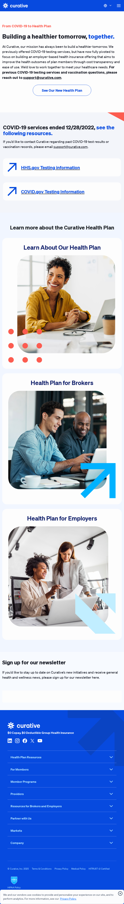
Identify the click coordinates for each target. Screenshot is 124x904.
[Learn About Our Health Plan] (62, 303)
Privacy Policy (61, 868)
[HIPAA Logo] (62, 883)
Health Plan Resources (62, 757)
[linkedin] (10, 740)
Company (62, 843)
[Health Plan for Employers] (62, 574)
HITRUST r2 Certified (99, 868)
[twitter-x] (32, 740)
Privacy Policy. (68, 898)
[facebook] (25, 740)
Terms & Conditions (42, 868)
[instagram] (17, 740)
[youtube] (40, 740)
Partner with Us (62, 818)
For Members (62, 769)
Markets (62, 830)
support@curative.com (70, 147)
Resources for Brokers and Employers (62, 806)
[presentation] (62, 90)
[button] (118, 5)
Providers (62, 794)
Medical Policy (78, 868)
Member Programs (62, 781)
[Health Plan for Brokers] (62, 438)
